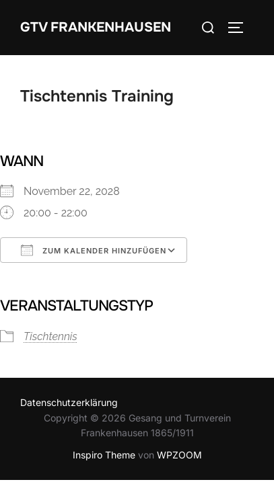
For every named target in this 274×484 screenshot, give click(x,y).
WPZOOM (179, 454)
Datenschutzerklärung (69, 402)
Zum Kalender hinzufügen (93, 250)
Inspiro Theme (104, 454)
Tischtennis (50, 336)
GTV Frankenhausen (95, 27)
